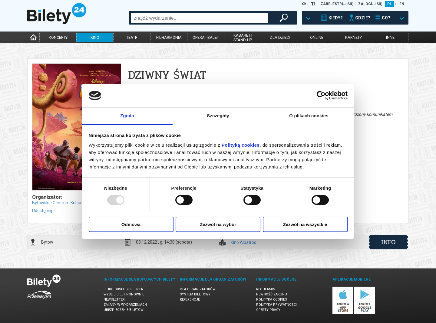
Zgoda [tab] (127, 115)
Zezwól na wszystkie (305, 224)
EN (401, 4)
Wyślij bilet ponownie (124, 294)
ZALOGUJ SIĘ (370, 4)
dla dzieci (280, 37)
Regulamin (265, 289)
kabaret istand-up (242, 37)
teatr (131, 37)
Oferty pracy (268, 310)
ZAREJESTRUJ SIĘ (337, 4)
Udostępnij (42, 210)
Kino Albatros (243, 242)
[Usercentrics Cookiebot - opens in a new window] (321, 95)
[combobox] (199, 18)
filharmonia (169, 37)
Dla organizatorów (198, 289)
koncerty (58, 37)
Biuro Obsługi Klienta (123, 289)
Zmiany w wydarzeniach (125, 305)
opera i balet (206, 37)
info (388, 242)
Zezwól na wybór (218, 224)
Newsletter (114, 299)
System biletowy (195, 294)
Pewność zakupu (271, 294)
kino (95, 37)
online (316, 37)
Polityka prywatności (276, 305)
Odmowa (130, 224)
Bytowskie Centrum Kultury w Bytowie (68, 202)
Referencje (190, 299)
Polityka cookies (271, 299)
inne (390, 37)
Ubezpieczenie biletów (124, 310)
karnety (353, 37)
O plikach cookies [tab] (308, 115)
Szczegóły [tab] (218, 115)
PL (389, 4)
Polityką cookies (241, 145)
